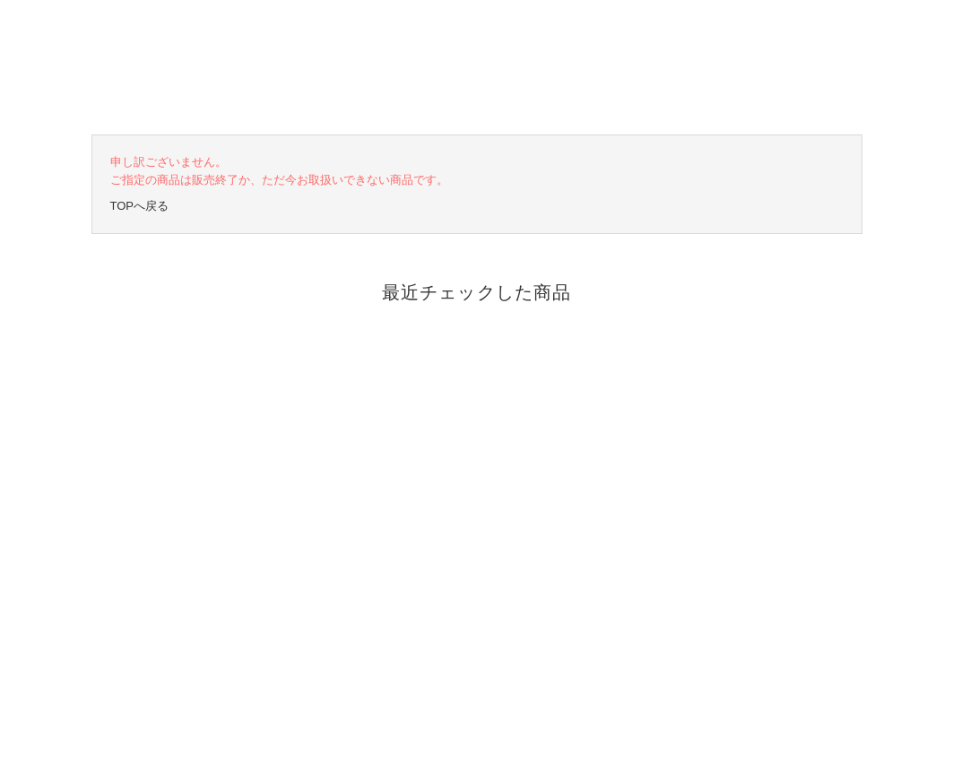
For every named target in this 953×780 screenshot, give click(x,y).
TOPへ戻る (139, 205)
